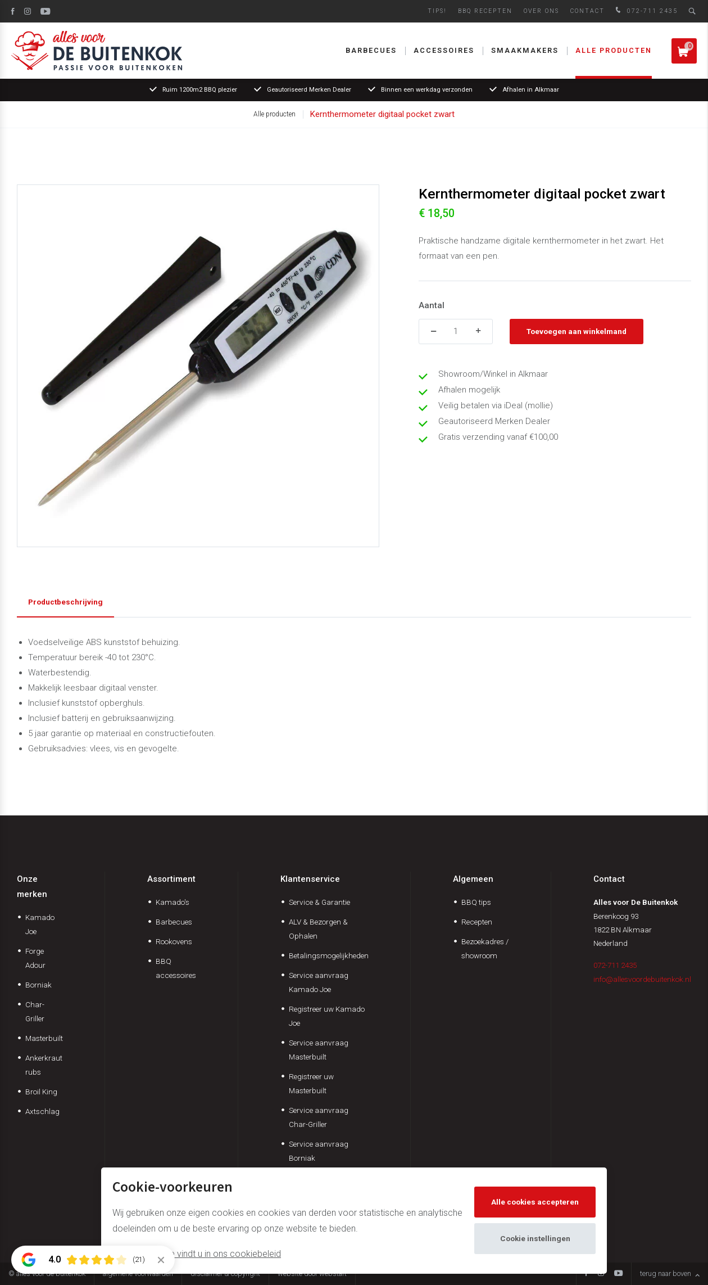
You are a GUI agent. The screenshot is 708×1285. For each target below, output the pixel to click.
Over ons (541, 11)
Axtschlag (42, 1111)
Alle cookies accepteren (535, 1201)
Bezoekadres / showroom (485, 948)
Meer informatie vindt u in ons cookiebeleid (196, 1253)
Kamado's (172, 902)
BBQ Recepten (485, 11)
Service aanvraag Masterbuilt (318, 1049)
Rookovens (174, 941)
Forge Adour (35, 958)
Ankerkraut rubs (43, 1064)
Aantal (431, 305)
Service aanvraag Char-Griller (318, 1117)
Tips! (437, 11)
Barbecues (371, 50)
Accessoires (444, 50)
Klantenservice (310, 879)
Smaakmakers (525, 50)
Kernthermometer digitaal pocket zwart (382, 114)
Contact (587, 11)
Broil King (41, 1091)
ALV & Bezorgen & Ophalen (318, 928)
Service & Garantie (319, 902)
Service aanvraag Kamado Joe (318, 982)
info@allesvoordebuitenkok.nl (642, 979)
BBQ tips (476, 902)
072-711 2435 (645, 10)
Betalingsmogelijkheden (329, 955)
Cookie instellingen (535, 1238)
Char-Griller (34, 1011)
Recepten (476, 921)
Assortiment (171, 879)
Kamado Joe (40, 924)
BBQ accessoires (176, 968)
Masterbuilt (44, 1038)
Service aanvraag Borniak (318, 1150)
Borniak (38, 984)
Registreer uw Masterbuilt (311, 1083)
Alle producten (613, 50)
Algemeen (473, 879)
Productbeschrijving (65, 601)
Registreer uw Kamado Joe (327, 1015)
